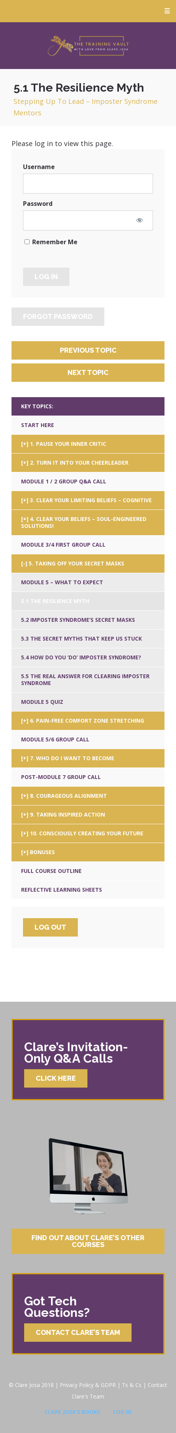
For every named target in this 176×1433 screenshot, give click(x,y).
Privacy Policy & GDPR (88, 1385)
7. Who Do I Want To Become (72, 758)
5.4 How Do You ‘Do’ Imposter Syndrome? (81, 657)
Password (38, 203)
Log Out (50, 927)
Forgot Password (58, 316)
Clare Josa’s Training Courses (88, 45)
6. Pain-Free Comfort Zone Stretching (87, 720)
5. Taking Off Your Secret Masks (76, 563)
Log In (122, 1411)
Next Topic (88, 372)
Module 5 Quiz (42, 701)
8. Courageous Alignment (68, 795)
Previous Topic (88, 350)
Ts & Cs (131, 1385)
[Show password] (139, 220)
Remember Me (51, 242)
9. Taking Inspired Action (67, 814)
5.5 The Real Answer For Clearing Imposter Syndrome (85, 679)
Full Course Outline (51, 870)
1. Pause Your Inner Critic (68, 443)
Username (39, 167)
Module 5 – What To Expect (62, 582)
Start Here (37, 425)
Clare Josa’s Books (72, 1411)
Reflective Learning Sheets (61, 889)
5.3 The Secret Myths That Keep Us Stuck (81, 638)
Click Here (56, 1078)
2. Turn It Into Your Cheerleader (79, 462)
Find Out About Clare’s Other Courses (88, 1241)
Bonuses (42, 852)
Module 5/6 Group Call (55, 739)
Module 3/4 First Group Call (63, 544)
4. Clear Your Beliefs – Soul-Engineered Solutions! (83, 522)
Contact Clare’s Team (78, 1332)
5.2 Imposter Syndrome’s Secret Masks (78, 619)
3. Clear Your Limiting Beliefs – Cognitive (91, 500)
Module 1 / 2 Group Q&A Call (63, 481)
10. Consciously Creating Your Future (86, 833)
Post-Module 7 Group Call (61, 777)
